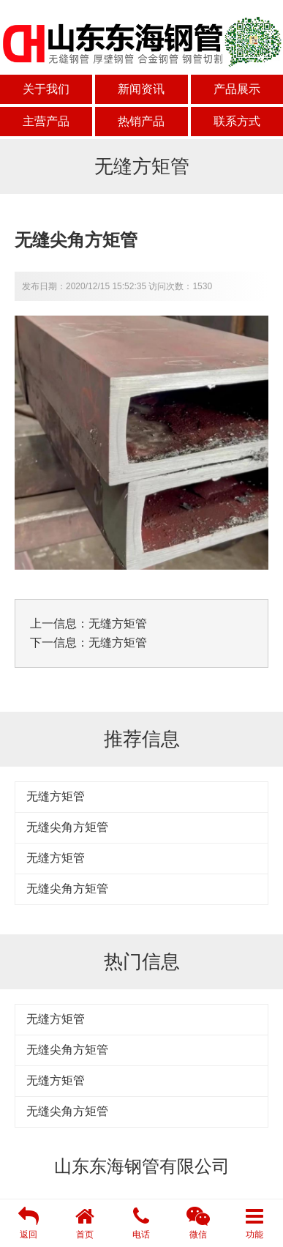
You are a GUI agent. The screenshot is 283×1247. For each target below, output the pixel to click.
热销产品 (141, 121)
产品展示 (237, 89)
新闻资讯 (141, 89)
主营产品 (46, 121)
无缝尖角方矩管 (67, 827)
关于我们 (46, 89)
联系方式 (237, 121)
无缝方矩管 (117, 623)
